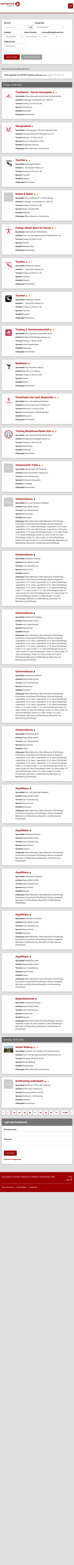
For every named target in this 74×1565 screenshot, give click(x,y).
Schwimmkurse (25, 499)
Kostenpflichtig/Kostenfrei (52, 32)
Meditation (22, 363)
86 (30, 1113)
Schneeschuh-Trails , (29, 465)
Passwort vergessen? (13, 1159)
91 (56, 1113)
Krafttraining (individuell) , (32, 1081)
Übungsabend (24, 126)
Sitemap (34, 1177)
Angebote (33, 1187)
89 (46, 1113)
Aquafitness (23, 788)
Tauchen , (22, 160)
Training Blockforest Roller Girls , (36, 431)
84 (20, 1113)
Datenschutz (7, 1177)
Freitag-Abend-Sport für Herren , (35, 227)
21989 (65, 1113)
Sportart (7, 23)
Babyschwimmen (26, 998)
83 (14, 1113)
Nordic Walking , (26, 1047)
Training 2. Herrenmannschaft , (35, 329)
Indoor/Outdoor (30, 32)
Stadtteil (7, 32)
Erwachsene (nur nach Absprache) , (37, 397)
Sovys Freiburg (8, 1187)
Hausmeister (44, 1177)
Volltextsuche (9, 42)
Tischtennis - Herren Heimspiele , (36, 92)
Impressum (25, 1177)
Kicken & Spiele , (26, 194)
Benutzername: (10, 1129)
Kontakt (16, 1177)
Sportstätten (21, 1187)
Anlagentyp (39, 23)
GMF (53, 1177)
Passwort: (8, 1139)
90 (51, 1113)
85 (25, 1113)
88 (41, 1113)
